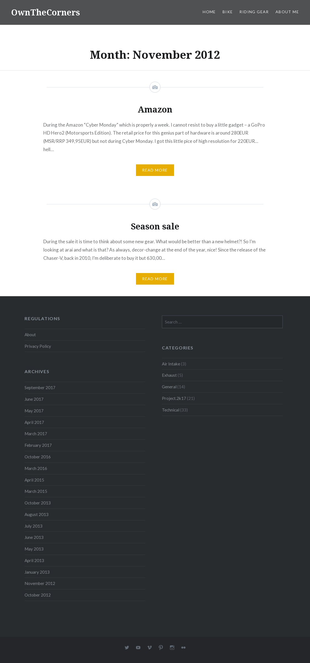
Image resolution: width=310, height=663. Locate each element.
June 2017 (34, 399)
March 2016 (36, 468)
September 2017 (40, 387)
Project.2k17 (174, 398)
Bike (228, 11)
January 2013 (37, 572)
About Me (287, 11)
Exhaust (169, 375)
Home (209, 11)
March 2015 (36, 491)
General (169, 386)
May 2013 (34, 548)
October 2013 (38, 502)
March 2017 (36, 433)
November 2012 (40, 583)
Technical (170, 409)
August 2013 (37, 514)
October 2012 (38, 594)
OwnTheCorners (45, 12)
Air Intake (171, 363)
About (30, 334)
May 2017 (34, 410)
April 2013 (34, 560)
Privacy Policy (38, 346)
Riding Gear (254, 11)
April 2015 (34, 479)
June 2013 (34, 537)
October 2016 (38, 456)
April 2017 (34, 422)
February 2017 (38, 445)
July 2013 (33, 525)
